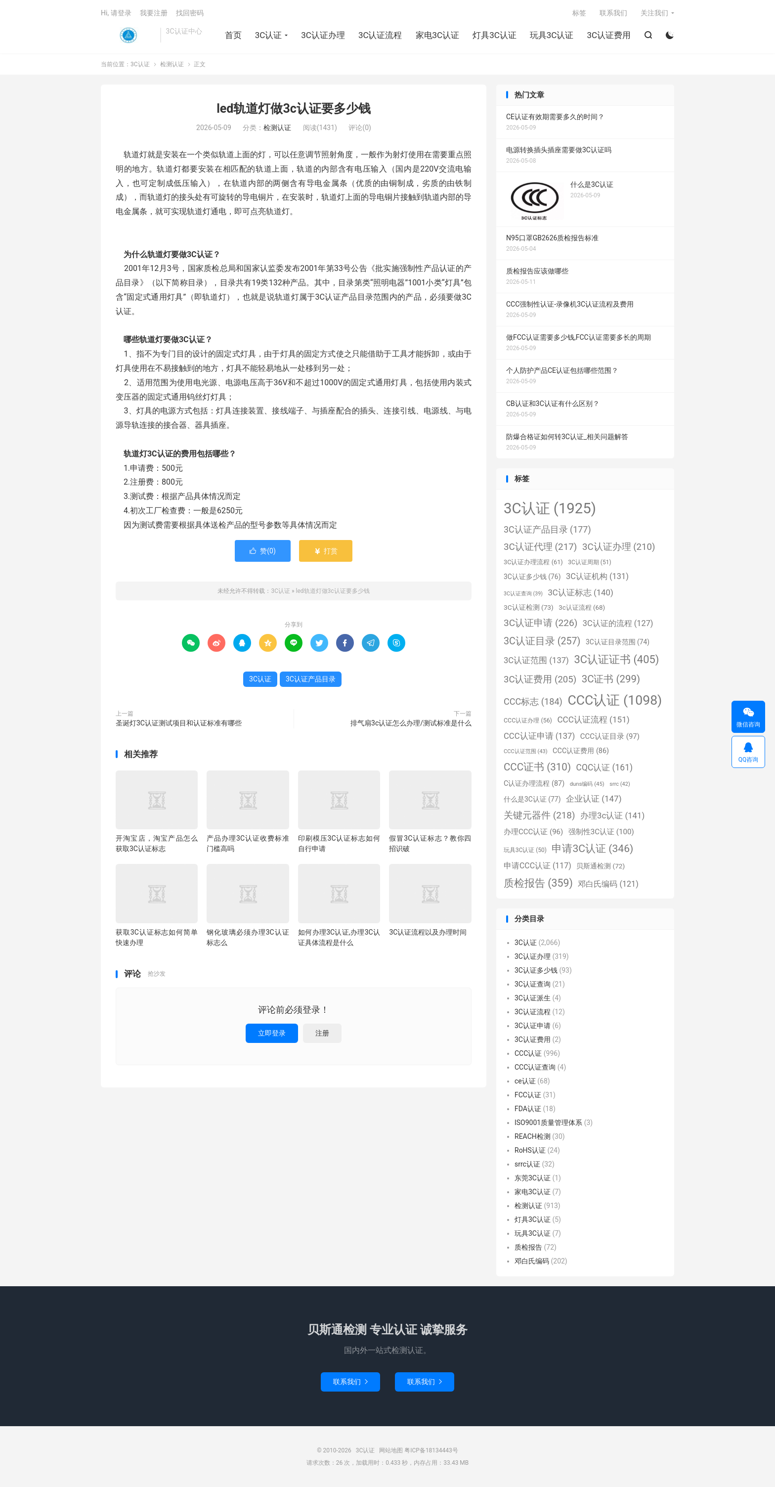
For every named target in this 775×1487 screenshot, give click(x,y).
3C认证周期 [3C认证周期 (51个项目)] (589, 562)
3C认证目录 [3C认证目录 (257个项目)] (542, 641)
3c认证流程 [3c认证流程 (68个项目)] (582, 607)
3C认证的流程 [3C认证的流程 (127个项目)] (618, 623)
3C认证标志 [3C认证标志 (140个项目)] (580, 592)
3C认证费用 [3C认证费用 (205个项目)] (540, 679)
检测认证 (172, 64)
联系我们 (613, 13)
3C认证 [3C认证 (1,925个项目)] (550, 508)
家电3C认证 (438, 35)
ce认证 (525, 1081)
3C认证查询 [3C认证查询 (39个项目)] (523, 593)
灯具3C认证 (495, 35)
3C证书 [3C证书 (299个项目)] (611, 679)
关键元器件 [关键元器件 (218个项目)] (539, 815)
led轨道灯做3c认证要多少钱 (293, 108)
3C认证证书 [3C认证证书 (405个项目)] (616, 659)
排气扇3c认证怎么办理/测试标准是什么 (411, 723)
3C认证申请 (533, 1026)
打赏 (325, 551)
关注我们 (654, 13)
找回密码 (190, 13)
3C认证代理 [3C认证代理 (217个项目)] (540, 546)
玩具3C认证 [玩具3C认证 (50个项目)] (525, 850)
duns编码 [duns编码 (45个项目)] (587, 783)
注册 (322, 1033)
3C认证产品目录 (311, 679)
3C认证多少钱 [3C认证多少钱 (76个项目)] (532, 577)
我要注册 (154, 13)
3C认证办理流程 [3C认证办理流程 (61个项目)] (533, 562)
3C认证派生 (533, 998)
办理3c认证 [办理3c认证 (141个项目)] (612, 815)
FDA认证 (528, 1109)
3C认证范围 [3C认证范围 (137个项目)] (536, 660)
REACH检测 (533, 1136)
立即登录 (272, 1033)
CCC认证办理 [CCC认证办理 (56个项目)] (528, 720)
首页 (233, 35)
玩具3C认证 (552, 35)
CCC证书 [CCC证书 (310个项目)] (537, 767)
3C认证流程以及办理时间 (428, 932)
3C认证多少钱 (536, 970)
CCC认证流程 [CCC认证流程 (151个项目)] (593, 719)
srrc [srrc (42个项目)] (619, 784)
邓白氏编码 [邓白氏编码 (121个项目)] (608, 884)
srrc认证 (527, 1164)
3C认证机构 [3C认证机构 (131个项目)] (597, 576)
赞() (263, 551)
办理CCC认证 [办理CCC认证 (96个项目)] (533, 831)
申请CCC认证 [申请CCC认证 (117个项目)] (537, 865)
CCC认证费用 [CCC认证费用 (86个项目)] (581, 751)
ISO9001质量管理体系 (548, 1123)
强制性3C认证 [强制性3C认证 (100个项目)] (601, 831)
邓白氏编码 (532, 1261)
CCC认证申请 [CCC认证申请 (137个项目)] (539, 736)
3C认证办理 (323, 35)
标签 (579, 13)
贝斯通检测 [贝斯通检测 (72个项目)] (600, 866)
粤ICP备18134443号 (431, 1450)
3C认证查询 (533, 984)
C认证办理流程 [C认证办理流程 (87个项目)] (534, 783)
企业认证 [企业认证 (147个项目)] (594, 799)
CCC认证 (528, 1053)
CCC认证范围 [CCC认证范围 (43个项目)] (526, 751)
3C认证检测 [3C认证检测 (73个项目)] (529, 607)
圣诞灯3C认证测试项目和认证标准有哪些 (179, 723)
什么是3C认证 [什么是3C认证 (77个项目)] (532, 799)
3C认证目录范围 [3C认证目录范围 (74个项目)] (617, 642)
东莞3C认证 (533, 1178)
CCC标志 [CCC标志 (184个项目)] (533, 701)
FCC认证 (528, 1095)
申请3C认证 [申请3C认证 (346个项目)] (592, 848)
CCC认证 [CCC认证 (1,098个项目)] (614, 700)
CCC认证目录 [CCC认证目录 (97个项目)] (610, 736)
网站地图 (391, 1450)
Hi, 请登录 (116, 13)
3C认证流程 (380, 35)
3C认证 (128, 35)
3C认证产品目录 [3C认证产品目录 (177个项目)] (547, 529)
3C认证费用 (609, 35)
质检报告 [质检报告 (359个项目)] (538, 883)
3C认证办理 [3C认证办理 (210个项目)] (618, 546)
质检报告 (528, 1247)
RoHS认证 (530, 1150)
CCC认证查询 (535, 1067)
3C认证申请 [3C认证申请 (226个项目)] (540, 623)
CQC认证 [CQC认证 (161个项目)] (604, 767)
